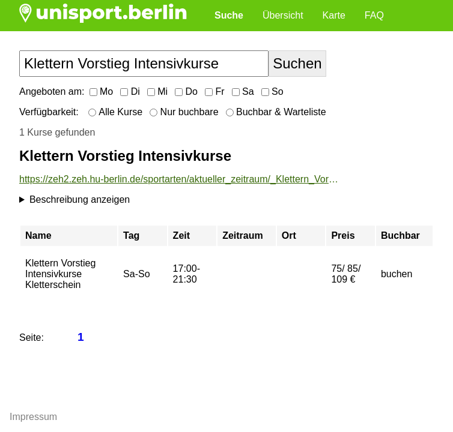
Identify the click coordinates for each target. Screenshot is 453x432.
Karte (334, 15)
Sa (243, 91)
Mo (102, 91)
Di (130, 91)
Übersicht (283, 15)
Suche (228, 15)
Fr (215, 91)
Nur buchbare (184, 112)
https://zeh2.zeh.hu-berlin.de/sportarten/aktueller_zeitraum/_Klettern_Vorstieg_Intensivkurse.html (179, 179)
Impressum (33, 417)
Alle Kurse (115, 112)
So (272, 91)
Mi (157, 91)
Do (186, 91)
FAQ (374, 15)
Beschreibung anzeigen (79, 199)
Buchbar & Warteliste (276, 112)
